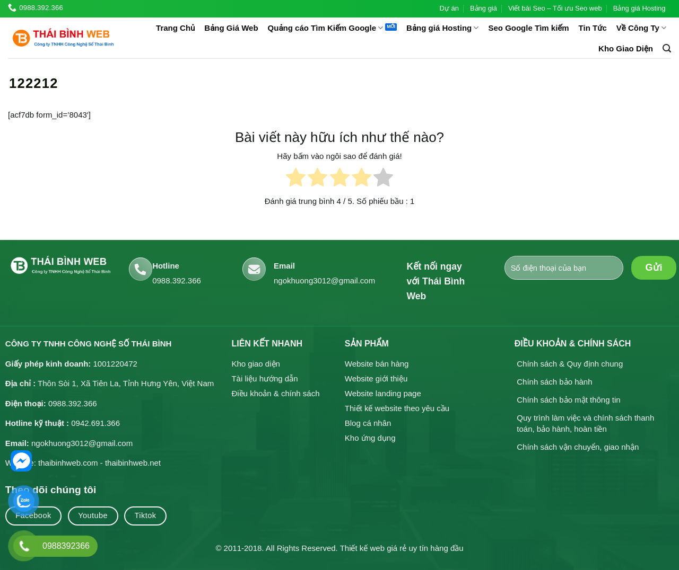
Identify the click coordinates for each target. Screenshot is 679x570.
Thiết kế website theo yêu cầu (397, 408)
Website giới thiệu (376, 378)
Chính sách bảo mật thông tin (568, 399)
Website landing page (383, 393)
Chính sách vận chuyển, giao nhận (578, 446)
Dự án (448, 8)
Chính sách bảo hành (554, 381)
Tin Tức (593, 27)
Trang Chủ (175, 27)
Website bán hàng (377, 363)
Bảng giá (483, 8)
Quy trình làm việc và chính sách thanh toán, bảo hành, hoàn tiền (585, 423)
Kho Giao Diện (625, 48)
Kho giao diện (255, 363)
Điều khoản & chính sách (275, 393)
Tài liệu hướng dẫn (264, 378)
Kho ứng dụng (370, 437)
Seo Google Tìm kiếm (528, 27)
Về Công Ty (641, 28)
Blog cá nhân (368, 423)
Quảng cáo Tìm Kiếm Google (326, 28)
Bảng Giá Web (231, 27)
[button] (667, 48)
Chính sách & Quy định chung (570, 363)
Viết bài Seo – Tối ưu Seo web (555, 8)
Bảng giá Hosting (639, 8)
